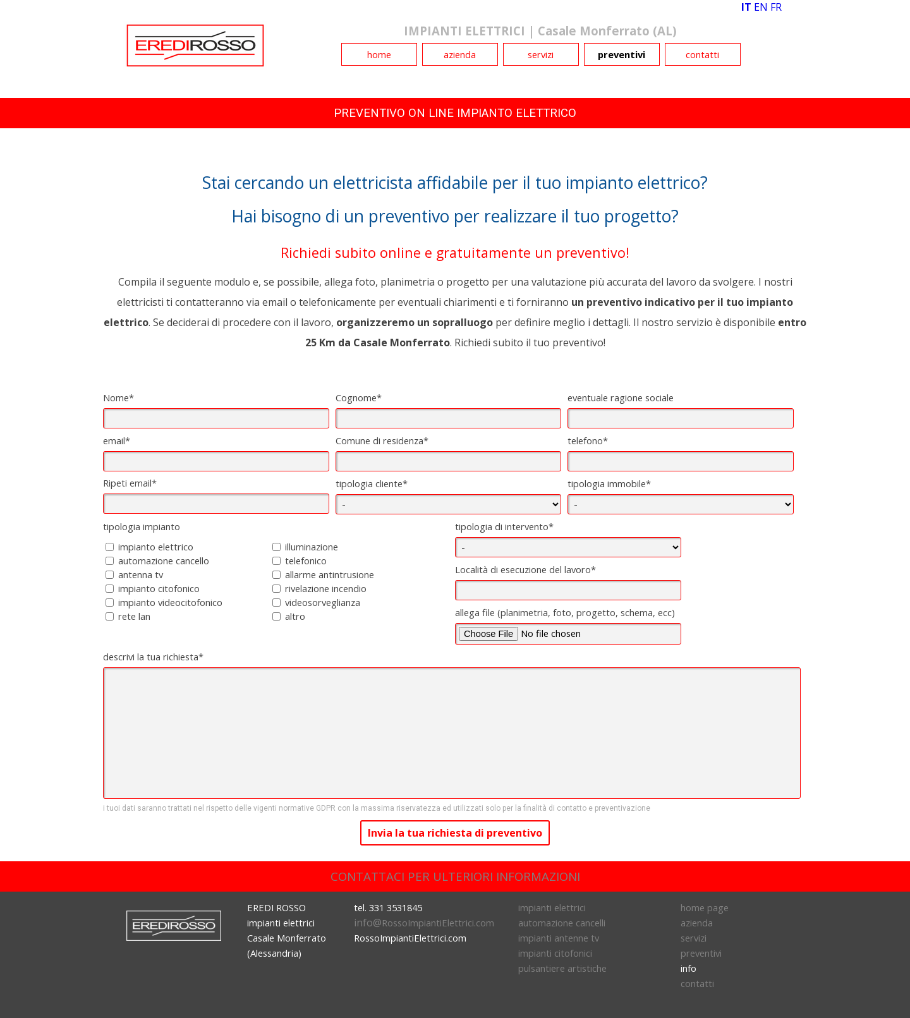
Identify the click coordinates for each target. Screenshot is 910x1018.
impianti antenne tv (558, 937)
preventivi (621, 54)
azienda (460, 54)
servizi (541, 54)
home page (705, 907)
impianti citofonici (555, 953)
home (379, 54)
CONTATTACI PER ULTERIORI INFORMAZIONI (455, 876)
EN (761, 7)
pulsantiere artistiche (562, 968)
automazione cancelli (561, 922)
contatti (702, 54)
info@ (424, 923)
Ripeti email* (130, 482)
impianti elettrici (552, 907)
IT (746, 7)
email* (116, 440)
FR (776, 7)
